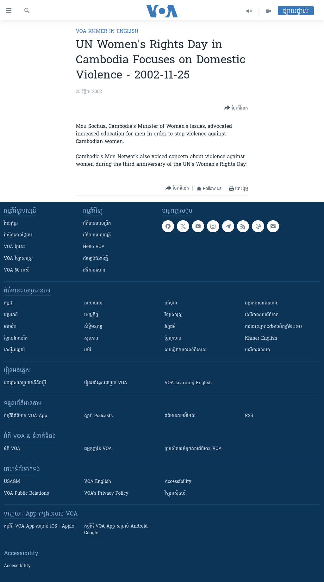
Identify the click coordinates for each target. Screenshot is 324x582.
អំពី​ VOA (12, 449)
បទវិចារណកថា (257, 350)
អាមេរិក (10, 326)
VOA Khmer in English (107, 31)
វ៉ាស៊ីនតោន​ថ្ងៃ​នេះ (18, 235)
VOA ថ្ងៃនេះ (14, 247)
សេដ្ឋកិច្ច (91, 315)
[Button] (236, 108)
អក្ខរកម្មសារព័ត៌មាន (261, 303)
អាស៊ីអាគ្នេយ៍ (14, 350)
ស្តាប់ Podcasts (98, 416)
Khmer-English (261, 338)
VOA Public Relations (26, 493)
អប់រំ (87, 350)
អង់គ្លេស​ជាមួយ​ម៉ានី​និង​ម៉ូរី (25, 383)
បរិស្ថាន (171, 303)
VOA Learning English (188, 383)
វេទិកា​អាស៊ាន (94, 270)
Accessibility (178, 482)
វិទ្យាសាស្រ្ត (174, 315)
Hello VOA (94, 247)
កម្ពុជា (9, 303)
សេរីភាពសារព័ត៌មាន (262, 315)
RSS (249, 416)
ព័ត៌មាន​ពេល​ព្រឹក (97, 223)
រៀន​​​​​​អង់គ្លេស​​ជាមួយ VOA (105, 383)
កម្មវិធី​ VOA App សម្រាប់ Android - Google (117, 529)
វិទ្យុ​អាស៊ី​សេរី (175, 493)
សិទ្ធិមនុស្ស (93, 326)
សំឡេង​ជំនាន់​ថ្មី (95, 258)
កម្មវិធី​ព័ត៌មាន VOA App (25, 416)
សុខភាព (91, 338)
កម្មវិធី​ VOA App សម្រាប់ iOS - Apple (39, 526)
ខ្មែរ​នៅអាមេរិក (16, 338)
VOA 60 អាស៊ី (17, 270)
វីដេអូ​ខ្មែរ (11, 223)
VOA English (97, 482)
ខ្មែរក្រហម (173, 338)
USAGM (12, 482)
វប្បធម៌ (170, 326)
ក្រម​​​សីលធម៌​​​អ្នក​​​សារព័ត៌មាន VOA (193, 449)
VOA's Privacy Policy (106, 493)
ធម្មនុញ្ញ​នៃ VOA (98, 449)
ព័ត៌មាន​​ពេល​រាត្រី (97, 235)
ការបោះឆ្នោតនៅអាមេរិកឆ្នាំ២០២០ (273, 326)
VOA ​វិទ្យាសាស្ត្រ (18, 258)
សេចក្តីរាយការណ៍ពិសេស (186, 350)
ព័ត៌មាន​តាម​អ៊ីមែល (180, 416)
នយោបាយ (93, 303)
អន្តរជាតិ (11, 315)
